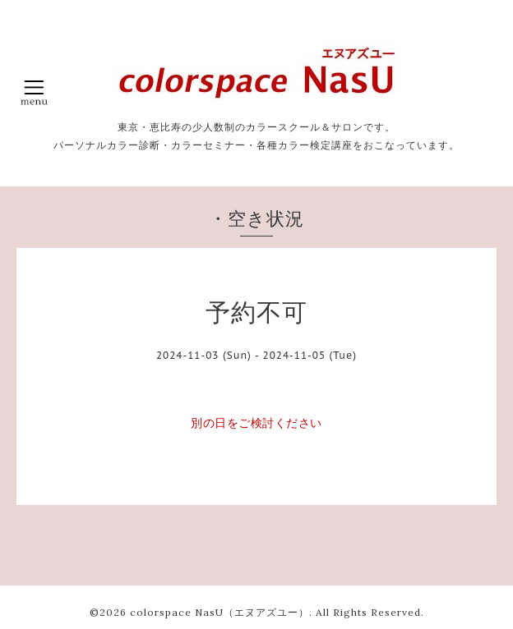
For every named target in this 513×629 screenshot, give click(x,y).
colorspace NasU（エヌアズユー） (219, 612)
